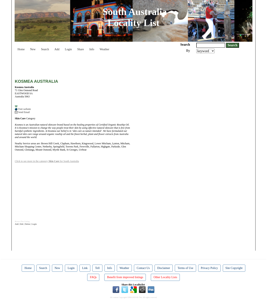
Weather (104, 49)
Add (56, 49)
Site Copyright (234, 268)
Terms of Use (185, 268)
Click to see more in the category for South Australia (47, 161)
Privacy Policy (209, 268)
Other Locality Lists (165, 277)
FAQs (93, 277)
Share (80, 49)
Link (85, 268)
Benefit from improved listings (125, 277)
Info (91, 49)
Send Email (22, 112)
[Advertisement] (91, 64)
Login (68, 49)
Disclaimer (163, 268)
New (32, 49)
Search (45, 49)
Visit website (23, 109)
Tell (97, 268)
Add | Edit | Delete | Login (26, 224)
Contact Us (143, 268)
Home (21, 49)
